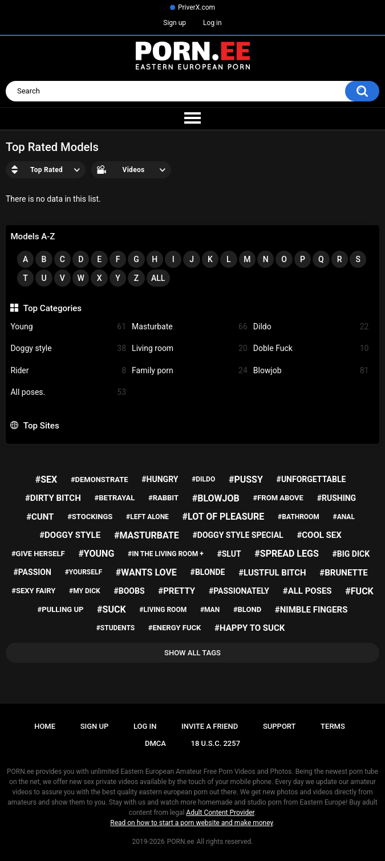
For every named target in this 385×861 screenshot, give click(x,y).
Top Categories (52, 308)
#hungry (159, 479)
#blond (247, 609)
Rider (68, 371)
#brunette (343, 573)
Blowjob (311, 371)
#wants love (146, 572)
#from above (278, 497)
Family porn (190, 371)
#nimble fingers (311, 610)
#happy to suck (249, 628)
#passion (32, 572)
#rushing (336, 498)
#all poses (307, 591)
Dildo (311, 327)
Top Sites (41, 426)
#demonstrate (99, 479)
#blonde (208, 572)
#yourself (83, 572)
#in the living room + (166, 554)
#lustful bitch (272, 573)
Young (68, 327)
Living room (190, 348)
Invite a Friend (209, 726)
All (158, 278)
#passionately (239, 590)
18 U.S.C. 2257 (216, 743)
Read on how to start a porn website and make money (191, 823)
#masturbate (146, 535)
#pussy (246, 479)
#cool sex (319, 535)
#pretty (176, 591)
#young (96, 553)
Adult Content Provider (220, 813)
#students (115, 628)
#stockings (89, 516)
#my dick (84, 591)
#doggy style (69, 535)
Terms (333, 726)
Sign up (174, 23)
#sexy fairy (33, 590)
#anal (344, 517)
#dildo (203, 479)
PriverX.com (196, 7)
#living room (163, 610)
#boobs (129, 590)
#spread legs (286, 553)
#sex (46, 479)
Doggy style (68, 348)
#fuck (359, 591)
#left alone (147, 517)
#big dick (351, 553)
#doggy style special (238, 535)
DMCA (155, 743)
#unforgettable (311, 479)
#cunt (40, 517)
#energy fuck (174, 627)
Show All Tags (192, 652)
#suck (111, 609)
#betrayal (115, 497)
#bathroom (298, 517)
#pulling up (61, 609)
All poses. (68, 392)
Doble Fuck (311, 348)
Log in (212, 23)
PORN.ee (180, 842)
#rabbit (163, 497)
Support (279, 726)
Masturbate (190, 327)
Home (44, 726)
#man (210, 610)
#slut (229, 553)
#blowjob (216, 498)
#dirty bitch (53, 498)
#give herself (38, 553)
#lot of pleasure (224, 516)
